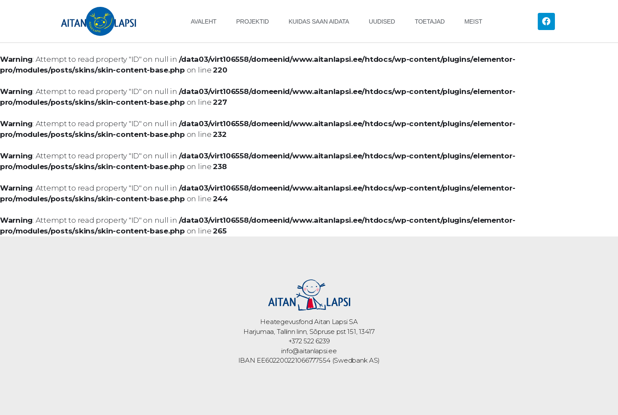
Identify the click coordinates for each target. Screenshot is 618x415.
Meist (473, 21)
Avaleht (203, 21)
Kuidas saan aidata (318, 21)
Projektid (252, 21)
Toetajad (430, 21)
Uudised (382, 21)
